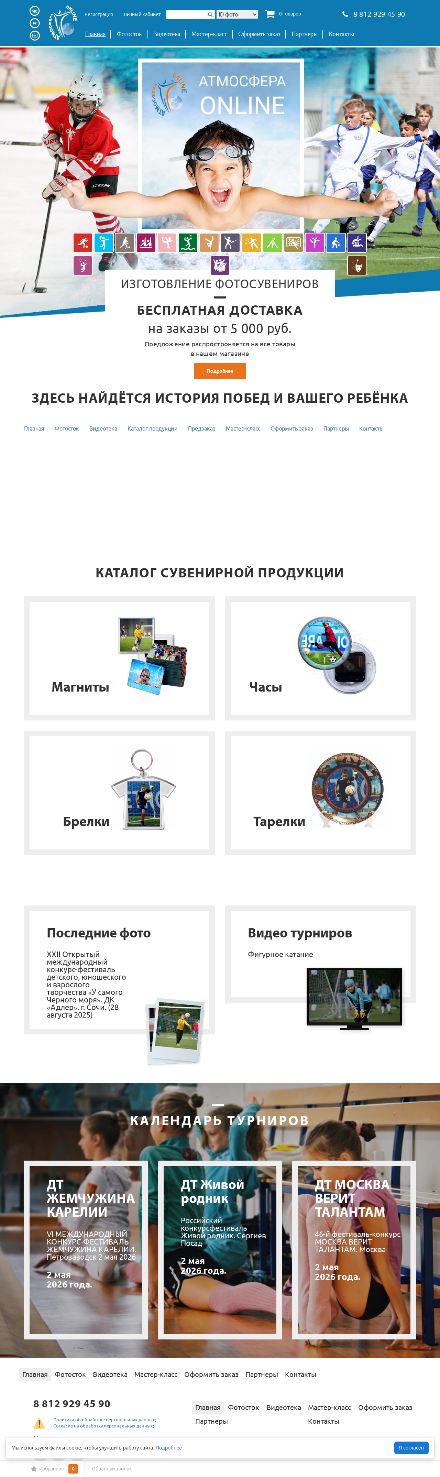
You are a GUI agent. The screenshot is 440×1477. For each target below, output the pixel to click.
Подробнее (220, 371)
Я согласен (411, 1447)
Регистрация (99, 14)
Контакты (341, 34)
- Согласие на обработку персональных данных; (102, 1425)
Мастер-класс (209, 34)
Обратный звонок (112, 1468)
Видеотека (166, 34)
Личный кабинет (142, 14)
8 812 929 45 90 (373, 15)
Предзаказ (202, 428)
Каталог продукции (153, 428)
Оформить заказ (259, 34)
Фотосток (129, 34)
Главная (95, 34)
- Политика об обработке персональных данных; (103, 1419)
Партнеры (305, 34)
